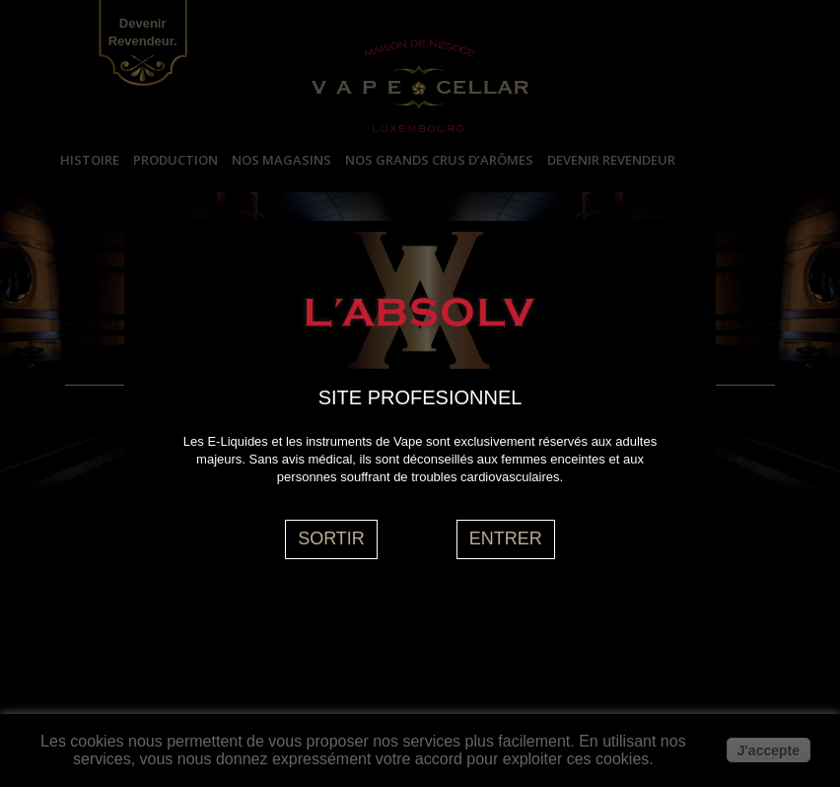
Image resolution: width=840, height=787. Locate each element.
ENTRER (505, 538)
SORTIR (331, 538)
